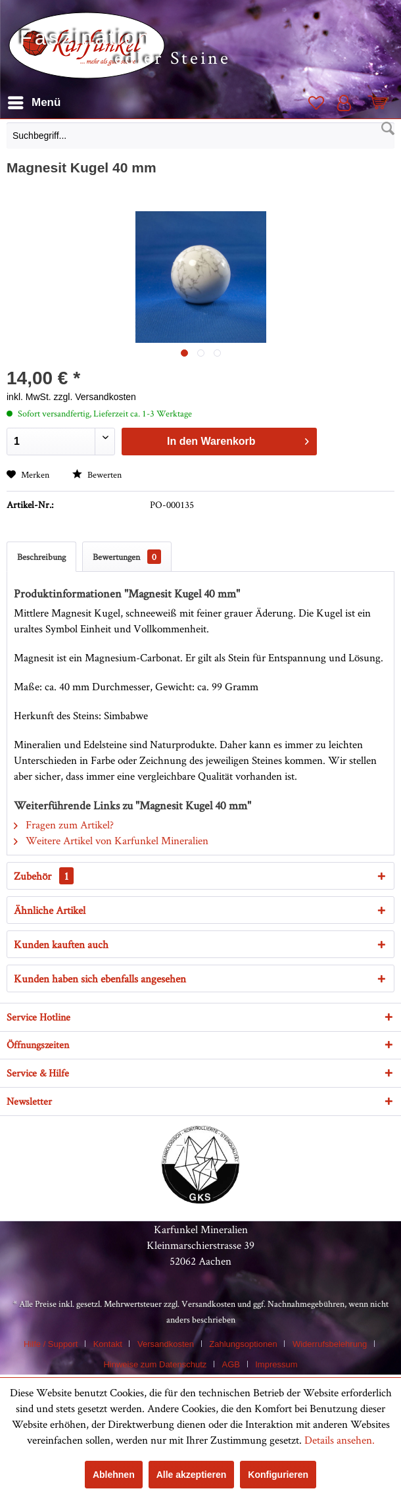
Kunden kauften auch (61, 944)
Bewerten (97, 474)
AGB (231, 1364)
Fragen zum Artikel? (64, 824)
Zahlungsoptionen (243, 1344)
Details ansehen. (339, 1439)
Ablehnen (114, 1474)
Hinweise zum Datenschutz (154, 1364)
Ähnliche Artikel (49, 910)
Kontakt (107, 1344)
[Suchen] (388, 129)
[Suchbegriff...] (200, 135)
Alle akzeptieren (191, 1474)
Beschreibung (41, 557)
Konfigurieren (278, 1474)
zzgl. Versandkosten (95, 397)
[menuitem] (200, 139)
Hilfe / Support (51, 1344)
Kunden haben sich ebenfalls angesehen (100, 978)
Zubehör (44, 876)
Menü (34, 100)
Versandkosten (208, 1303)
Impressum (276, 1364)
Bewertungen (127, 556)
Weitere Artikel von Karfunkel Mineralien (111, 840)
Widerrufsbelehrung (330, 1344)
